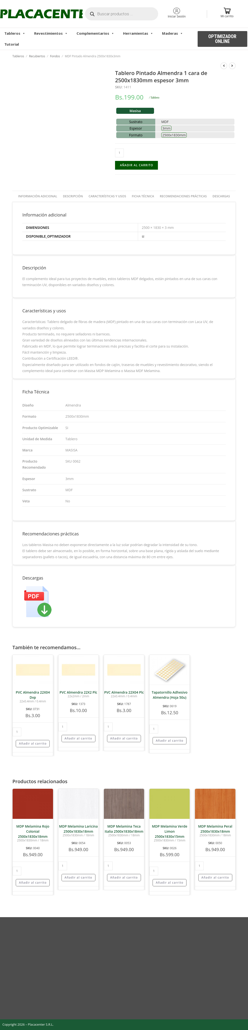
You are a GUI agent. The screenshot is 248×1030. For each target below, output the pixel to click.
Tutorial (11, 44)
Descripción (73, 196)
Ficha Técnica (143, 196)
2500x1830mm (174, 135)
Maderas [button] (172, 33)
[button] (222, 39)
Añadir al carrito (136, 165)
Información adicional (37, 196)
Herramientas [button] (138, 33)
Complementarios (95, 33)
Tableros (14, 33)
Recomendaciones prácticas (183, 196)
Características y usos (107, 196)
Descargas (221, 196)
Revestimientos (51, 33)
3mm (166, 128)
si (143, 236)
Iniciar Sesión (177, 16)
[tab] (38, 196)
